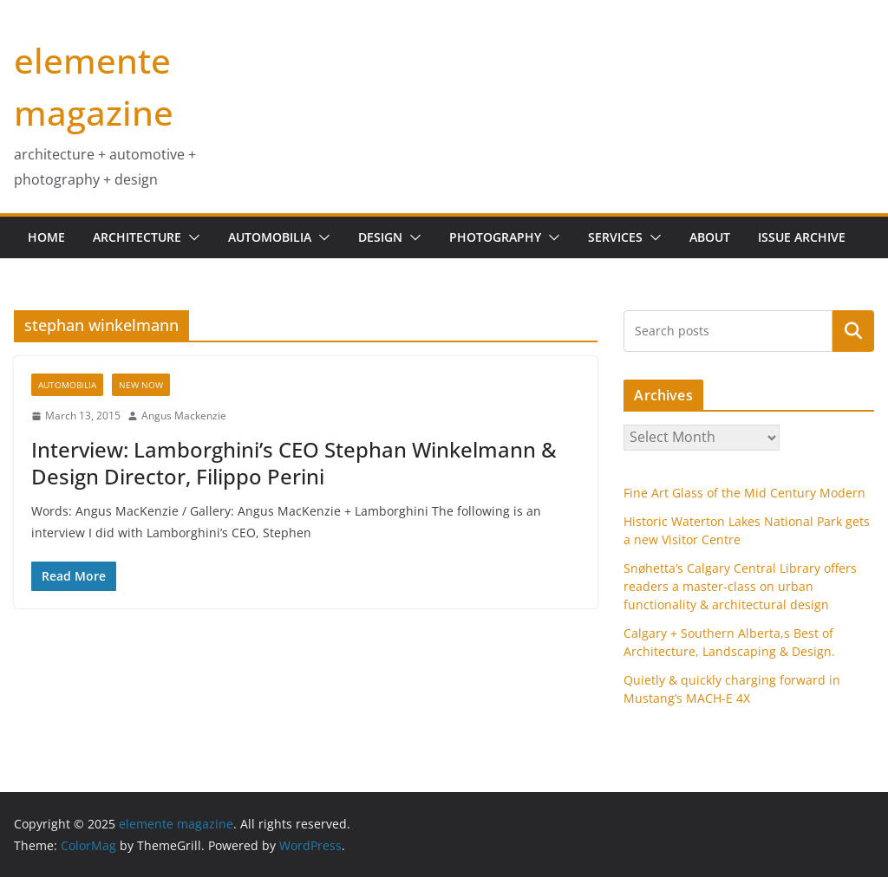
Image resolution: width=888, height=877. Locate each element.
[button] (190, 237)
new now (141, 385)
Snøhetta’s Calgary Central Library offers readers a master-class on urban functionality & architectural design (740, 586)
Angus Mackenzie (183, 415)
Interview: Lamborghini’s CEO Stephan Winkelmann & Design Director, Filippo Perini (294, 462)
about (709, 237)
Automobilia (269, 237)
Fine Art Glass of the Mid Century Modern (744, 492)
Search (853, 330)
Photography (495, 237)
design (380, 237)
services (615, 237)
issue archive (802, 237)
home (46, 237)
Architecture (137, 237)
